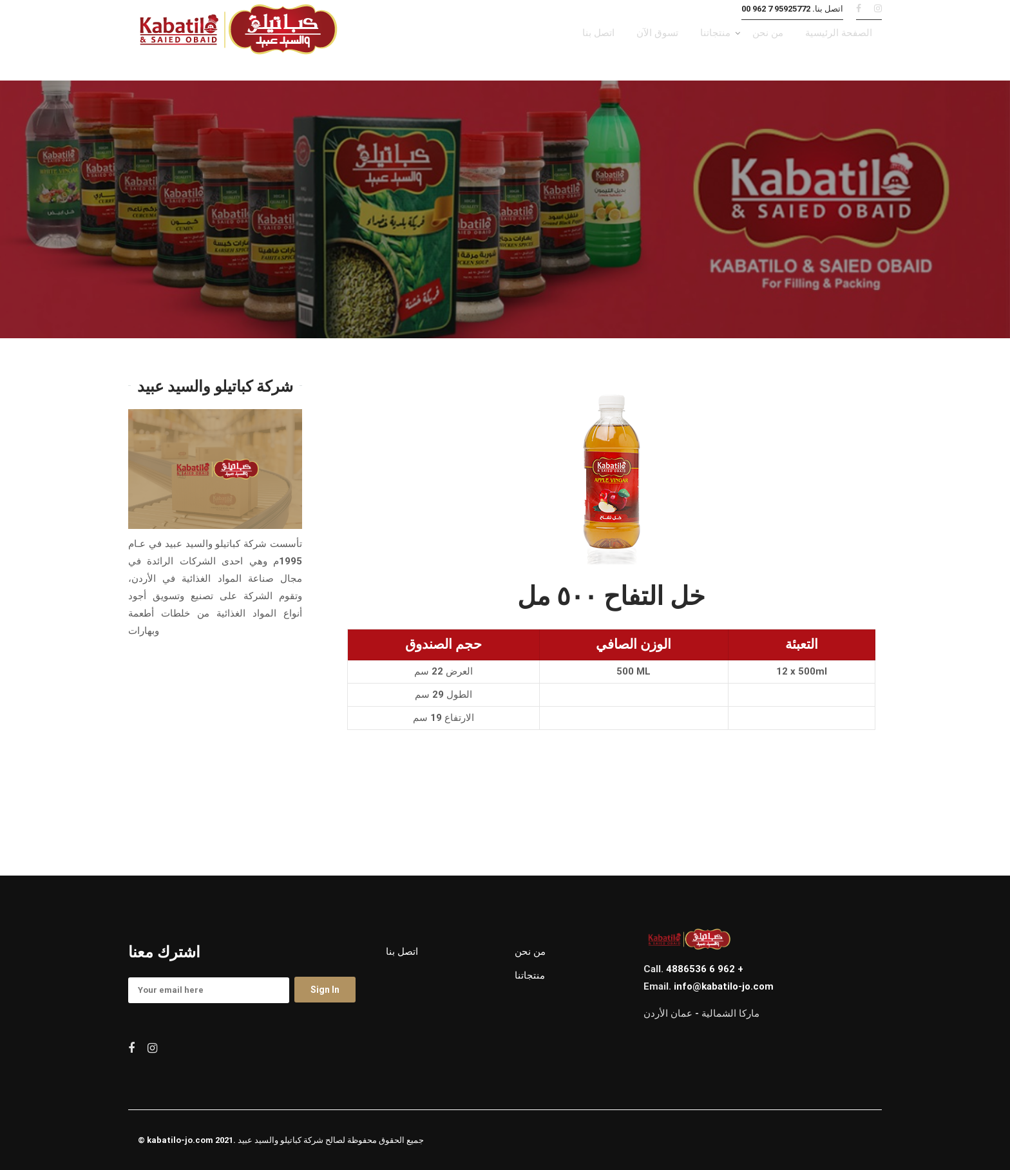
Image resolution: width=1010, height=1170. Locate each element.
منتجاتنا (530, 975)
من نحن (530, 951)
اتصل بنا (402, 951)
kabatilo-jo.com (180, 1140)
